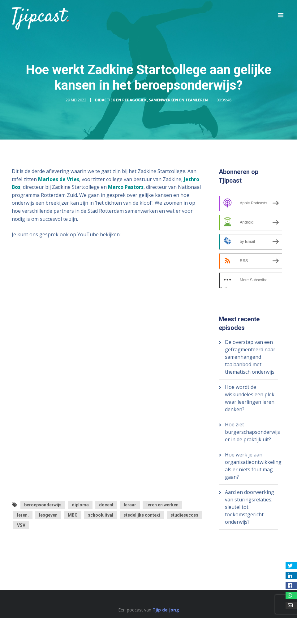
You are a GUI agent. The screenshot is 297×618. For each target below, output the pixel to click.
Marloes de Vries (58, 179)
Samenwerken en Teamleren (178, 100)
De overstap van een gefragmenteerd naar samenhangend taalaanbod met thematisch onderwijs (250, 357)
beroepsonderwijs (43, 504)
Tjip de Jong (166, 610)
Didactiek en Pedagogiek (121, 100)
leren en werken (162, 504)
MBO (73, 515)
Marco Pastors (126, 187)
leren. (23, 515)
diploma (80, 504)
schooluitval (100, 515)
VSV (21, 525)
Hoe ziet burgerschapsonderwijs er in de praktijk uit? (252, 432)
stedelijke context (141, 515)
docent (106, 504)
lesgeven (48, 515)
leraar (130, 504)
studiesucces (184, 515)
